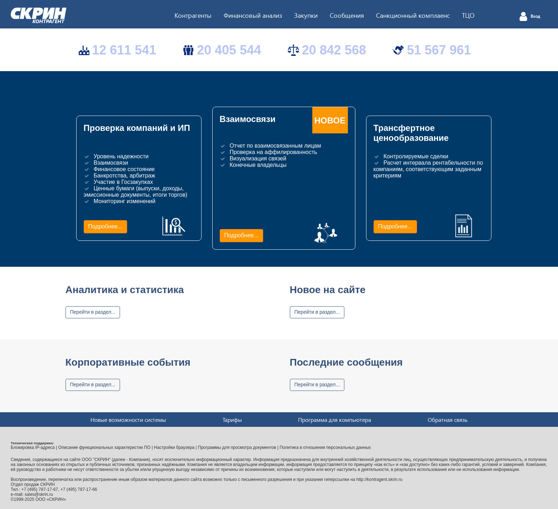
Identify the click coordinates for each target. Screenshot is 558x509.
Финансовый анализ (253, 15)
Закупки (306, 15)
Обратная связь (448, 419)
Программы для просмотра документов (237, 447)
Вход (535, 16)
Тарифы (232, 419)
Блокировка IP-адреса (33, 447)
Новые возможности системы (128, 419)
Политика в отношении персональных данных (325, 447)
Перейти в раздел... (93, 312)
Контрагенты (193, 15)
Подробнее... (105, 226)
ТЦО (468, 15)
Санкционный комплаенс (413, 15)
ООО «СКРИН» (51, 499)
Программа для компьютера (334, 419)
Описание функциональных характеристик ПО (104, 447)
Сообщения (347, 15)
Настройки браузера (174, 447)
